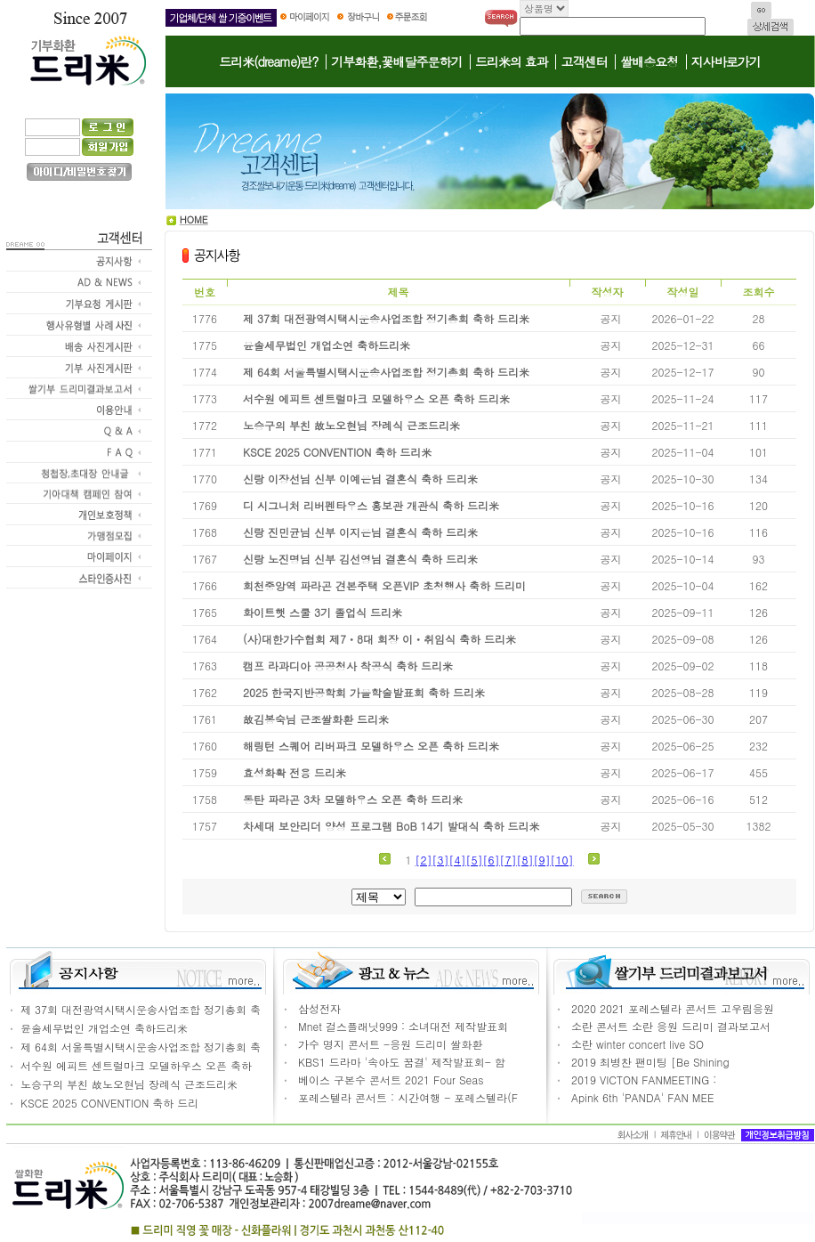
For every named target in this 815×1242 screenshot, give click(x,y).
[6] (491, 859)
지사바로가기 (726, 61)
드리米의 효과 (511, 61)
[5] (474, 859)
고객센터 (584, 61)
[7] (508, 859)
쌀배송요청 (649, 61)
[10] (562, 859)
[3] (440, 859)
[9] (542, 859)
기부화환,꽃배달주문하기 (396, 61)
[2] (424, 859)
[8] (525, 859)
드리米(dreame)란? (268, 61)
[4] (457, 859)
